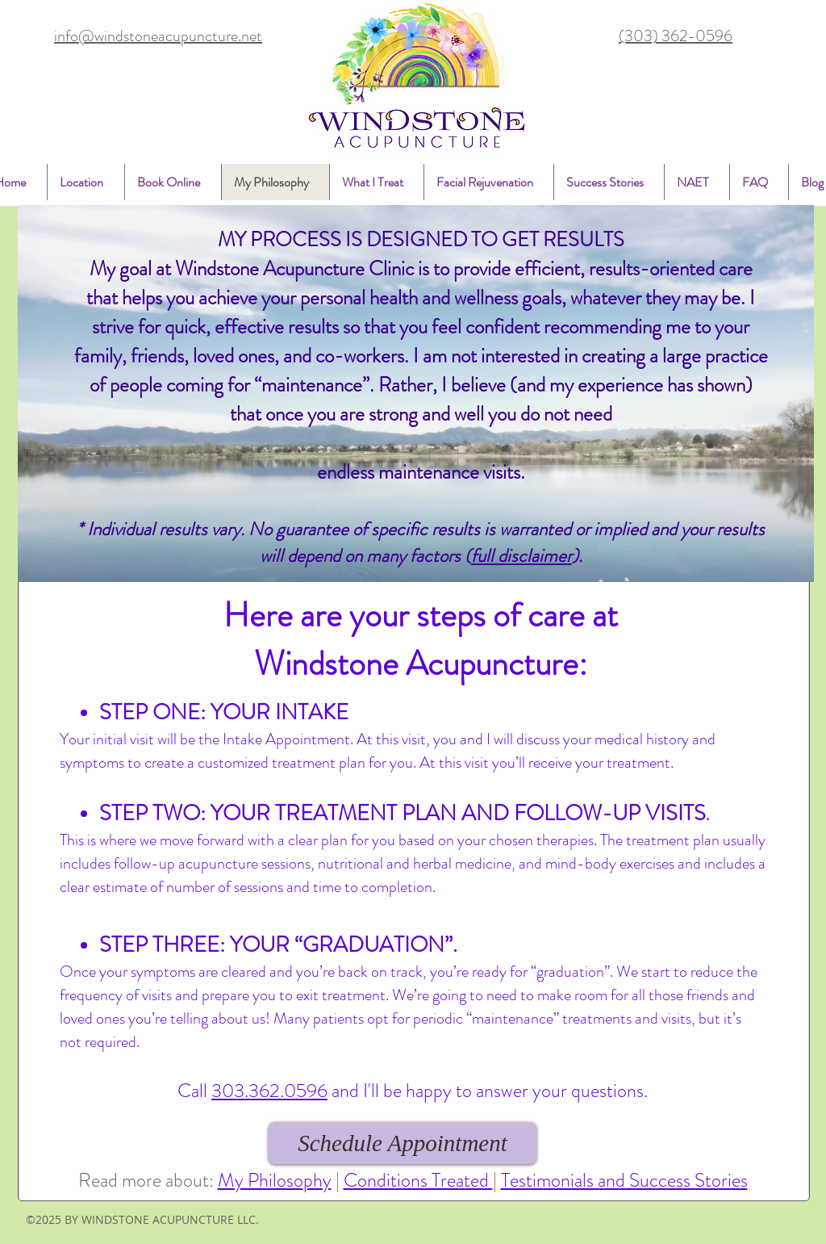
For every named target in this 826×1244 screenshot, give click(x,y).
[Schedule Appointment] (402, 1143)
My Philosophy (275, 1180)
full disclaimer (521, 555)
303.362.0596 (269, 1090)
